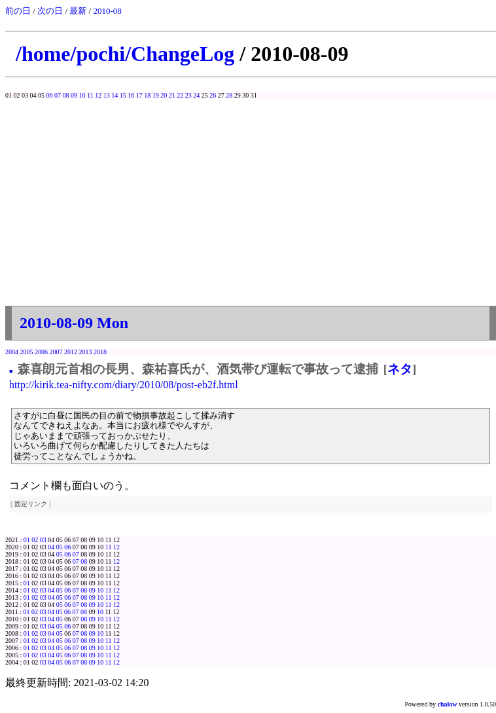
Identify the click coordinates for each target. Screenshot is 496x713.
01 (27, 539)
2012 (70, 352)
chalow (447, 704)
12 (98, 95)
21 (172, 95)
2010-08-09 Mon (74, 322)
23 (188, 95)
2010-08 (107, 11)
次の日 (50, 11)
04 (51, 547)
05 (59, 547)
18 (147, 95)
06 (49, 95)
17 (139, 95)
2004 (11, 352)
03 (43, 539)
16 (131, 95)
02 (34, 539)
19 (155, 95)
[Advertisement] (250, 197)
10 (82, 95)
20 (163, 95)
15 (123, 95)
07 (57, 95)
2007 (56, 352)
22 (180, 95)
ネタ (399, 369)
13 (106, 95)
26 (212, 95)
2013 (85, 352)
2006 (41, 352)
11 (90, 95)
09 (74, 95)
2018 (100, 352)
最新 (77, 11)
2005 (26, 352)
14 (114, 95)
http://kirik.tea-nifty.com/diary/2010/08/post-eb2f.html (123, 384)
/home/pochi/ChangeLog (125, 53)
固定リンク (30, 503)
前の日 (18, 11)
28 (229, 95)
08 (66, 95)
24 (196, 95)
